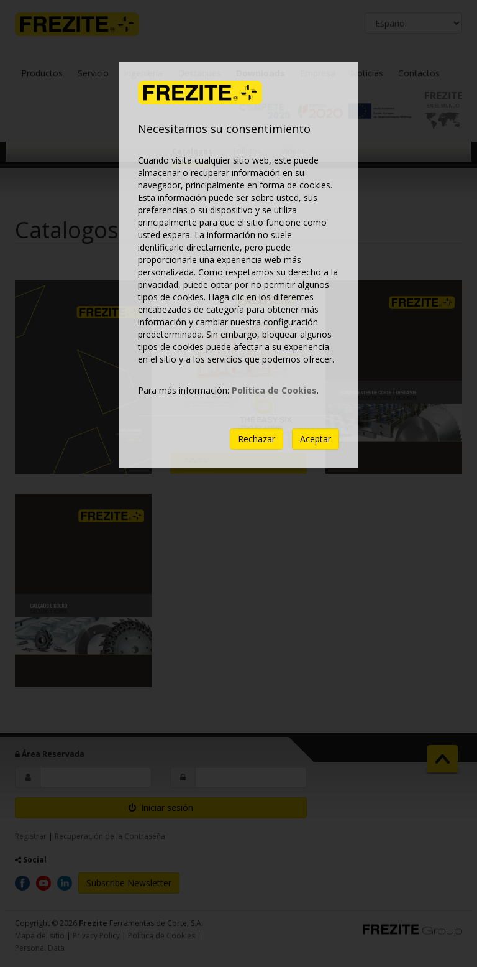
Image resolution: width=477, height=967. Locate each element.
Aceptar (315, 439)
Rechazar (256, 439)
